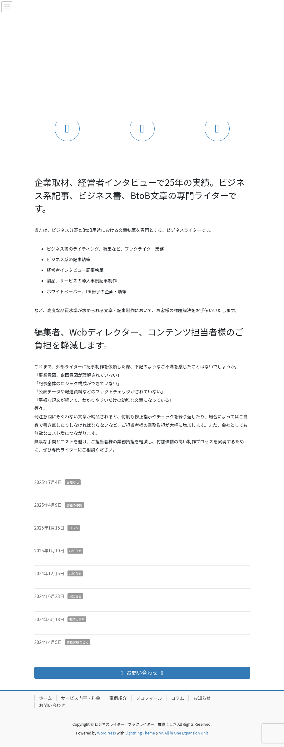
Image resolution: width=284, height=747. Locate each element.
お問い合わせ (52, 705)
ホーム (45, 698)
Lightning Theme (140, 732)
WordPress (106, 732)
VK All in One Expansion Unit (183, 732)
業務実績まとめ (77, 642)
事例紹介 (118, 698)
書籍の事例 (74, 505)
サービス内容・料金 (80, 698)
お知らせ (73, 482)
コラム (73, 527)
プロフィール (149, 698)
